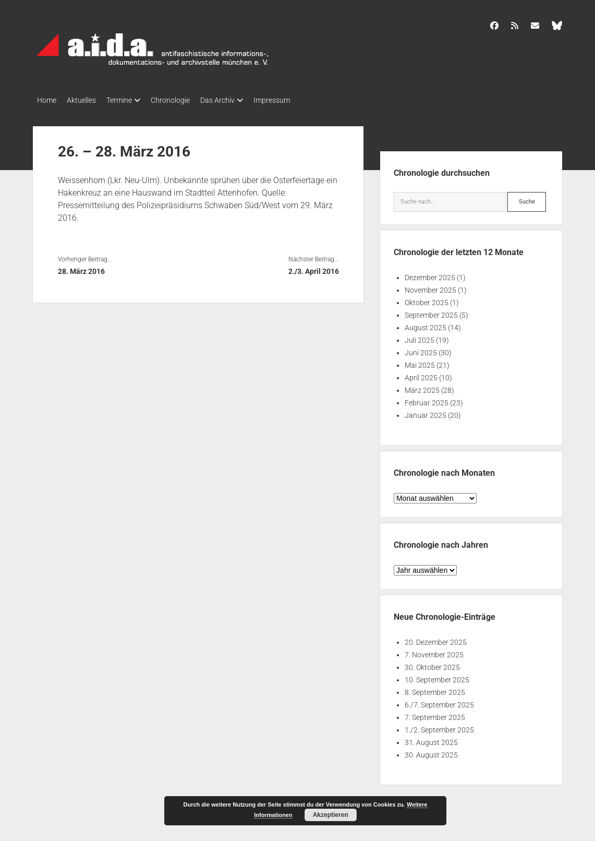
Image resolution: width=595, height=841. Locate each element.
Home (46, 100)
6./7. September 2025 (439, 702)
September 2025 (431, 312)
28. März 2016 (81, 268)
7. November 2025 (434, 651)
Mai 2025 (420, 362)
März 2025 (422, 387)
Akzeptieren (330, 815)
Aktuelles (86, 100)
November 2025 (430, 287)
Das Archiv (238, 100)
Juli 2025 (419, 337)
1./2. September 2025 (439, 727)
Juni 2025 (421, 349)
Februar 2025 (426, 399)
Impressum (298, 100)
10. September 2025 (437, 676)
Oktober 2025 (426, 299)
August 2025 (425, 324)
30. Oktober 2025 (432, 664)
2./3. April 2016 (313, 268)
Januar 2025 (425, 412)
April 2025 (421, 374)
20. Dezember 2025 (436, 639)
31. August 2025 (431, 739)
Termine (129, 100)
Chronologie (185, 100)
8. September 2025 (435, 689)
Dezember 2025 (430, 274)
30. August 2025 (431, 752)
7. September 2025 (435, 714)
